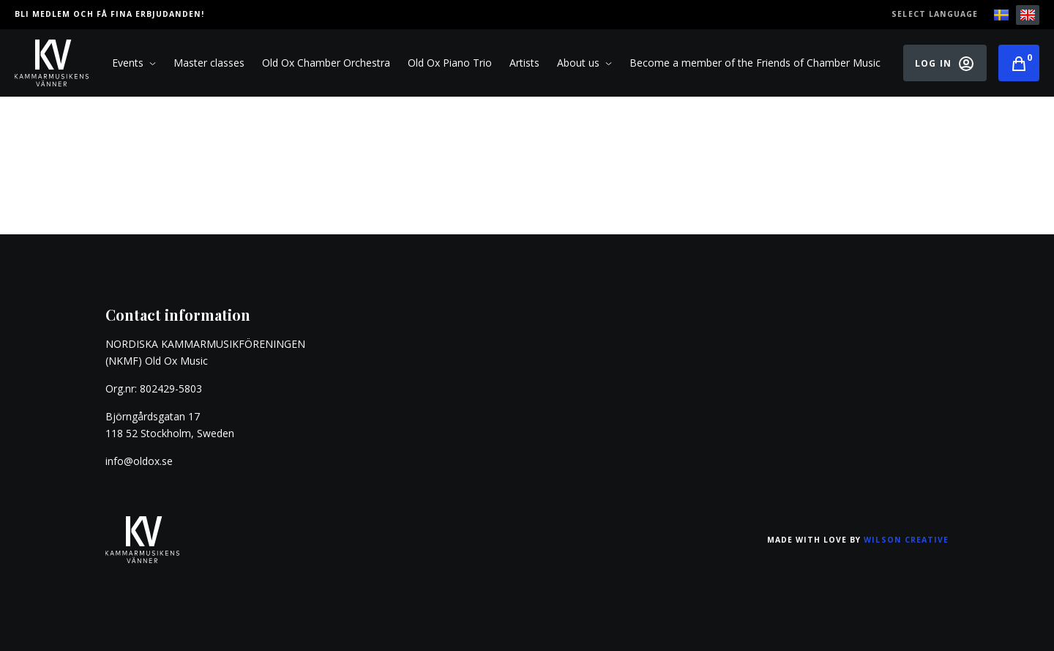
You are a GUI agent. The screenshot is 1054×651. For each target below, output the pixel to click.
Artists (524, 63)
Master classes (208, 63)
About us (584, 63)
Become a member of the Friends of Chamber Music (755, 63)
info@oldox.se (139, 461)
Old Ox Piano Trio (450, 63)
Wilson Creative (906, 540)
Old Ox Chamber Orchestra (326, 63)
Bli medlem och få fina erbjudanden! (109, 14)
